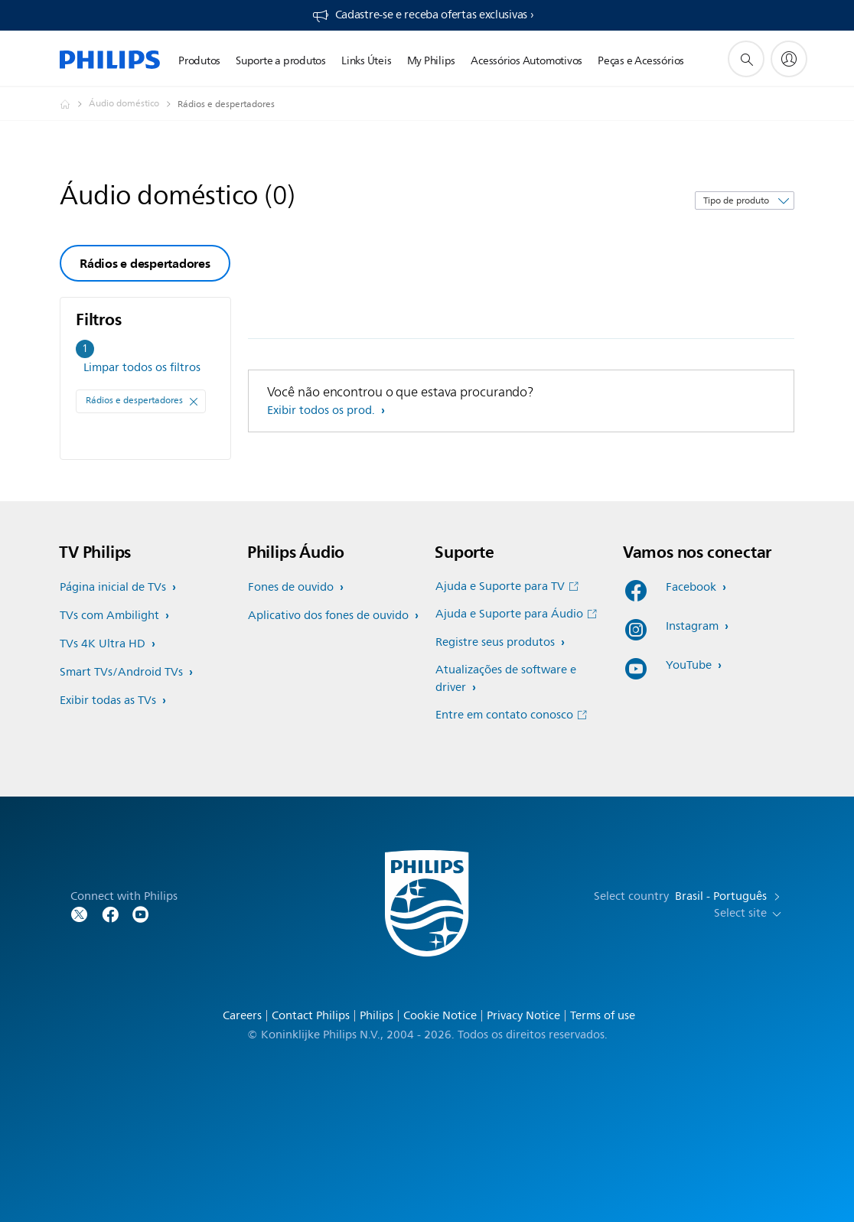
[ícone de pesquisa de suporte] (746, 59)
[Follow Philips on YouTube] (141, 913)
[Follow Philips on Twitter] (79, 913)
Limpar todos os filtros (141, 367)
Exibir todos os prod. (322, 410)
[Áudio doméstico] (133, 104)
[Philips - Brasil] (74, 104)
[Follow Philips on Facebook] (110, 913)
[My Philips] (789, 59)
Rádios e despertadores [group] (145, 263)
